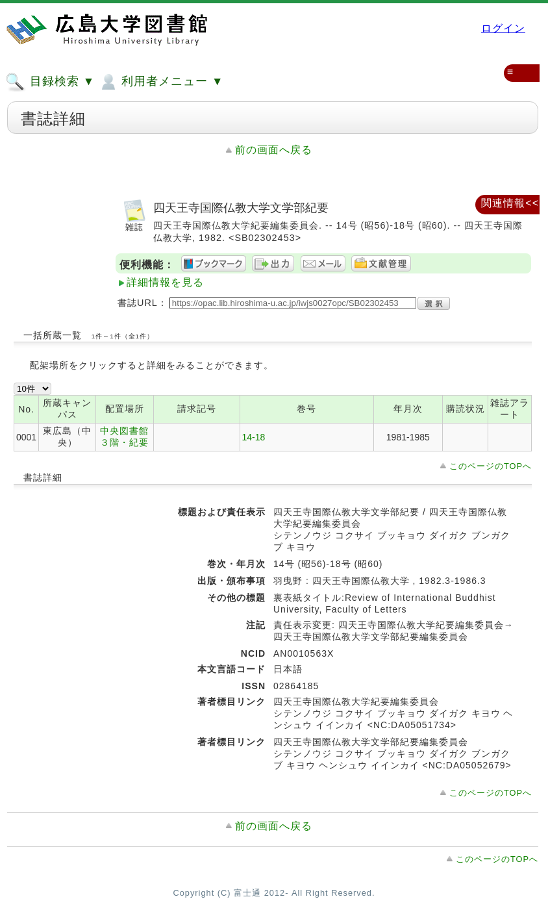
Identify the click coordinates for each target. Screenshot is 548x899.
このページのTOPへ (490, 466)
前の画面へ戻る (273, 149)
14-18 (254, 437)
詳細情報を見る (165, 282)
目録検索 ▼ (50, 82)
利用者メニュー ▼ (160, 82)
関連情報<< (510, 203)
